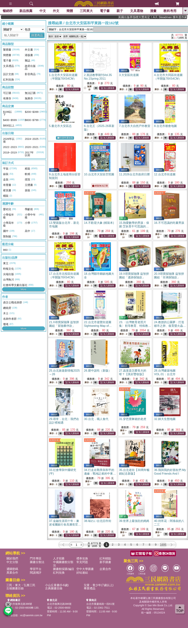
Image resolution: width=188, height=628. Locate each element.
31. (132, 419)
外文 (56, 11)
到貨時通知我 (65, 137)
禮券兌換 (82, 558)
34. (100, 473)
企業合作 (105, 569)
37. (65, 524)
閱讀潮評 (35, 572)
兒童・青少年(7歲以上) (98, 585)
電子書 (105, 11)
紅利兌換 (89, 193)
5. (60, 125)
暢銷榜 (7, 11)
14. (99, 222)
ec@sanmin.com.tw (31, 615)
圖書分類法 (37, 562)
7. (134, 125)
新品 (25, 11)
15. (134, 226)
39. (134, 520)
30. (96, 419)
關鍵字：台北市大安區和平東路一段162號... (71, 29)
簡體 (69, 11)
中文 (42, 11)
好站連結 (82, 572)
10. (99, 174)
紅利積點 (105, 558)
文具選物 (136, 11)
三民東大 (86, 11)
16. (169, 222)
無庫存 (88, 88)
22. (98, 326)
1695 (163, 544)
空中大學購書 (85, 569)
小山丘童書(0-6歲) (57, 585)
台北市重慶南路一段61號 (100, 603)
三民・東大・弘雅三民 (20, 585)
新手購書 (105, 562)
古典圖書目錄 (53, 588)
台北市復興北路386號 (20, 603)
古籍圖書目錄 (15, 588)
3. (129, 75)
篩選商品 (37, 35)
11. (134, 174)
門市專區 (35, 558)
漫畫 (153, 11)
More (23, 289)
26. (97, 370)
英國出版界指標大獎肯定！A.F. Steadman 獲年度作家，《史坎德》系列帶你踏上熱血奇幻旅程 (167, 17)
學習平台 (35, 569)
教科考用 (170, 11)
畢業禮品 (89, 588)
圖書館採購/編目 (63, 569)
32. (164, 419)
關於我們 (12, 558)
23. (135, 326)
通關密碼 (12, 569)
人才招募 (59, 558)
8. (165, 125)
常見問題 (82, 562)
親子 (120, 11)
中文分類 (12, 562)
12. (164, 174)
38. (97, 520)
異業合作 (12, 572)
